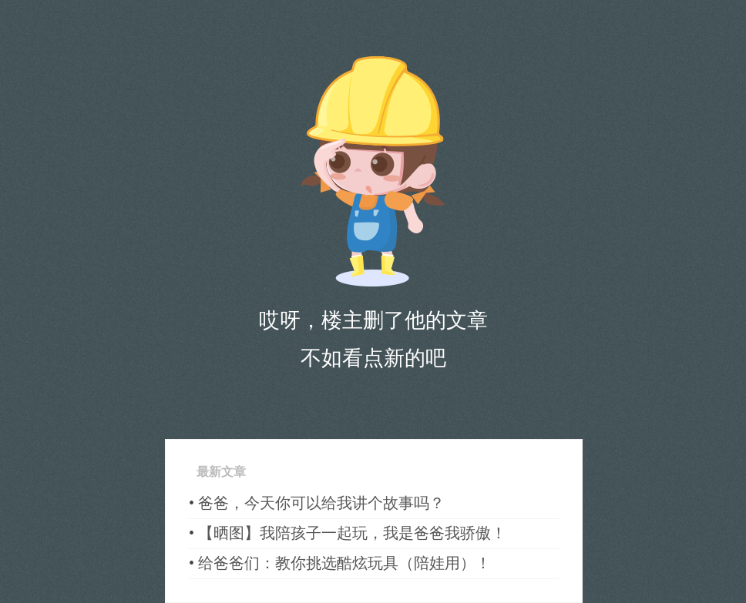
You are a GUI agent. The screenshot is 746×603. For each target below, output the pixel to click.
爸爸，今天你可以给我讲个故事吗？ (321, 502)
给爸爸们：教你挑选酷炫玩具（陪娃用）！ (344, 562)
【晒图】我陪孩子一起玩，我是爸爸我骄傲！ (352, 532)
